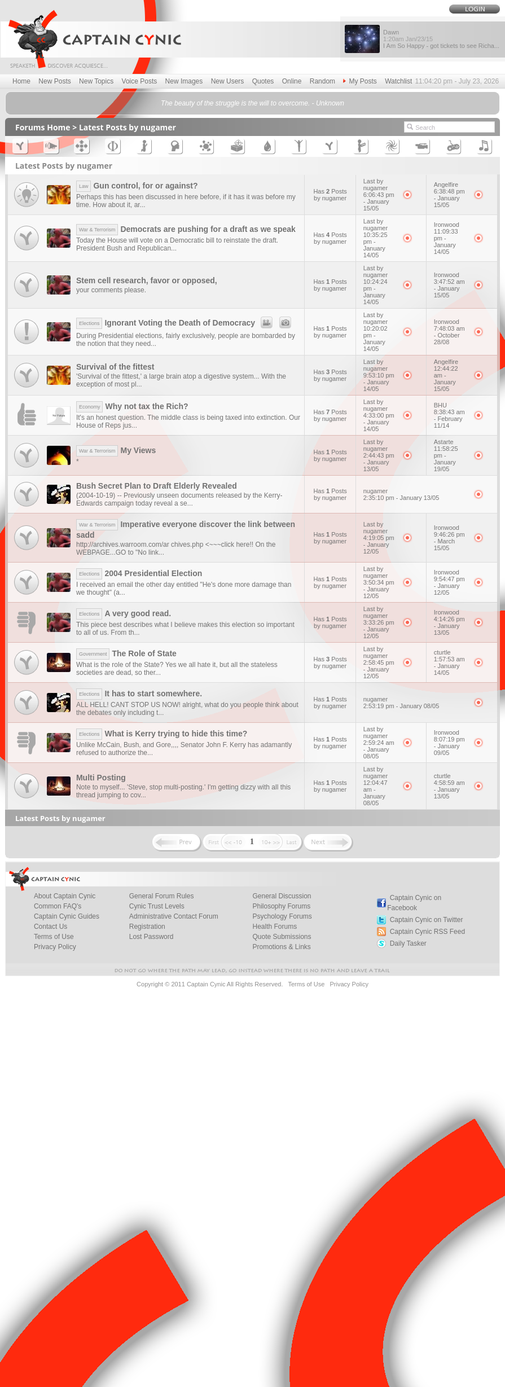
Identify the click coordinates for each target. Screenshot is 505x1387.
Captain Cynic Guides (66, 916)
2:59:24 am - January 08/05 (378, 749)
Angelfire (446, 184)
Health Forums (274, 926)
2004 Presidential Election (139, 573)
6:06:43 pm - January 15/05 (378, 201)
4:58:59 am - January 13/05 (449, 789)
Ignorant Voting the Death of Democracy (185, 322)
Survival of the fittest (115, 366)
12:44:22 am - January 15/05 (446, 378)
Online (292, 81)
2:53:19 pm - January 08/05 (401, 706)
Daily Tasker (408, 943)
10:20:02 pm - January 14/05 (375, 338)
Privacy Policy (55, 947)
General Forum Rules (161, 896)
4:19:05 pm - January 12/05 (378, 544)
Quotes (263, 81)
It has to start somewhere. (139, 693)
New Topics (96, 81)
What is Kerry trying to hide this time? (161, 733)
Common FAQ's (57, 906)
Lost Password (151, 937)
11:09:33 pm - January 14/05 (446, 241)
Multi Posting (101, 777)
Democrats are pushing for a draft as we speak (186, 229)
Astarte (444, 441)
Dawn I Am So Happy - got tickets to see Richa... (441, 39)
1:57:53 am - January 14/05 (449, 666)
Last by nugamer (375, 184)
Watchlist (398, 81)
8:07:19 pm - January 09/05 (449, 746)
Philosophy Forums (281, 906)
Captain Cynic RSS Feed (427, 932)
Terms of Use (54, 937)
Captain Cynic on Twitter (426, 920)
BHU (440, 405)
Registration (147, 926)
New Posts (54, 81)
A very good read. (123, 613)
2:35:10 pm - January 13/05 (401, 497)
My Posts (359, 81)
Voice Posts (139, 81)
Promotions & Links (281, 947)
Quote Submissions (281, 937)
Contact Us (50, 926)
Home (21, 81)
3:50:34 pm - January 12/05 (378, 589)
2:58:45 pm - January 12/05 (378, 669)
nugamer (375, 491)
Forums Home (43, 127)
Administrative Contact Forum (173, 916)
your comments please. (111, 290)
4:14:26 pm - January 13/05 (449, 626)
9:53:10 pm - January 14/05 (378, 382)
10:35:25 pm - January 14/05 (375, 244)
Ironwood (446, 224)
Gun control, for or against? (137, 185)
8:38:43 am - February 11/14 (449, 419)
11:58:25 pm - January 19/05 (446, 458)
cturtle (442, 652)
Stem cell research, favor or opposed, (146, 280)
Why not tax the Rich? (132, 406)
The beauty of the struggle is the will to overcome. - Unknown (252, 103)
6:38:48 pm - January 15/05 (449, 198)
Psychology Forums (281, 916)
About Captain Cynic (64, 896)
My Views (116, 450)
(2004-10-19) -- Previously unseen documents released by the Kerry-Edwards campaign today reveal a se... (179, 499)
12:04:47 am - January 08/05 (375, 792)
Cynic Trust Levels (157, 906)
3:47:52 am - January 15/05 (449, 288)
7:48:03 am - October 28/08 (449, 335)
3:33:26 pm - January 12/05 (378, 629)
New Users (227, 81)
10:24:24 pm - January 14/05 (375, 291)
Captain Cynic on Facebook (414, 903)
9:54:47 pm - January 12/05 (449, 586)
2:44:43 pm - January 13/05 (378, 462)
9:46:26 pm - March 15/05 (449, 541)
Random (322, 81)
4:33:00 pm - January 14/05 (378, 422)
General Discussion (281, 896)
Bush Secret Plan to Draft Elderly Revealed (156, 485)
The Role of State (126, 653)
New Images (184, 81)
